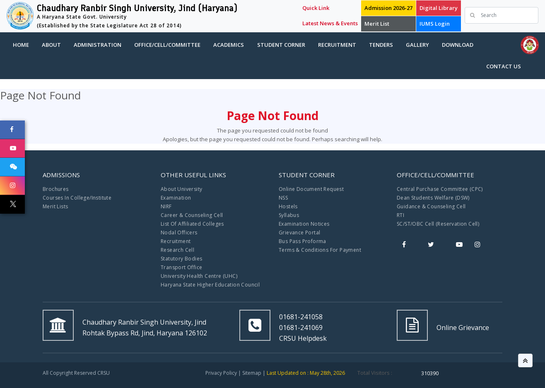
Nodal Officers (179, 232)
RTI (400, 215)
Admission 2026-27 (388, 8)
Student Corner (281, 44)
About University (181, 189)
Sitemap (251, 372)
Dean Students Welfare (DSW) (433, 197)
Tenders (381, 44)
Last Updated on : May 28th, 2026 (306, 372)
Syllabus (289, 215)
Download (457, 44)
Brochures (56, 189)
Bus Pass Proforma (302, 241)
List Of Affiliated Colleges (192, 223)
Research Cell (177, 249)
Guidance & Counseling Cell (431, 206)
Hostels (288, 206)
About (51, 44)
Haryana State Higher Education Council (210, 284)
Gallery (417, 44)
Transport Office (181, 267)
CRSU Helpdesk (303, 338)
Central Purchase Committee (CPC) (440, 189)
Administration (97, 44)
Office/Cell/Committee (167, 44)
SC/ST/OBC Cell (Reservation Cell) (438, 223)
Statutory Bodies (181, 258)
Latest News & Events (330, 23)
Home (21, 44)
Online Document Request (311, 189)
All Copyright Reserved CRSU (76, 372)
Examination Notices (304, 223)
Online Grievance (462, 327)
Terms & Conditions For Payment (320, 249)
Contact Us (503, 66)
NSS (283, 197)
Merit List (376, 23)
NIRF (166, 206)
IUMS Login (435, 23)
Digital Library (439, 8)
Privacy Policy (221, 372)
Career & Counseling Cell (192, 215)
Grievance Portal (299, 232)
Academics (228, 44)
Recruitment (337, 44)
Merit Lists (55, 206)
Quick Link (315, 8)
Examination (176, 197)
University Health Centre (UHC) (199, 276)
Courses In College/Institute (77, 197)
